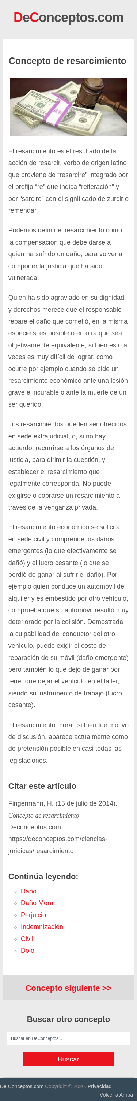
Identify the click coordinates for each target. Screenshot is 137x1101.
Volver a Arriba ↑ (118, 1095)
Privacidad (99, 1086)
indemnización (42, 926)
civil (27, 939)
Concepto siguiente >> (68, 988)
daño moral (38, 903)
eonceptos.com (68, 17)
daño (29, 891)
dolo (27, 950)
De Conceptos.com (21, 1086)
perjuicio (33, 915)
